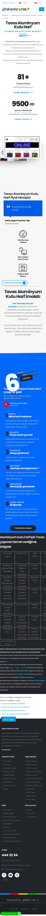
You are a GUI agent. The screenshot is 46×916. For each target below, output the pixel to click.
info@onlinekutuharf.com (14, 869)
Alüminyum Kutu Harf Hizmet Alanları (16, 714)
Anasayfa (5, 15)
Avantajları (7, 765)
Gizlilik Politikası (8, 813)
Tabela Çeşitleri (30, 757)
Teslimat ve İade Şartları (11, 820)
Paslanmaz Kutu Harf (33, 772)
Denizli (40, 15)
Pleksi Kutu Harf (31, 775)
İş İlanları (6, 827)
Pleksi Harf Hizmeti (9, 838)
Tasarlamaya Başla (23, 528)
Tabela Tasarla (23, 119)
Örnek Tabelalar (23, 92)
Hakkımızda (7, 782)
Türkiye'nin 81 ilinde (23, 83)
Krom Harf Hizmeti (9, 831)
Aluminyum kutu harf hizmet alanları (23, 15)
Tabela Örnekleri (9, 775)
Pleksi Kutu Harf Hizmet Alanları (13, 710)
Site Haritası (7, 824)
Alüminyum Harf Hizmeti (12, 841)
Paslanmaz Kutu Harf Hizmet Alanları (16, 707)
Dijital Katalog (30, 805)
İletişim (5, 789)
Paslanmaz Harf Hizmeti (11, 834)
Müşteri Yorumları (9, 779)
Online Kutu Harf (8, 757)
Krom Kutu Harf (31, 768)
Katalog (23, 3)
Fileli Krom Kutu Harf (33, 782)
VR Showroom (31, 817)
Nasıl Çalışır (7, 761)
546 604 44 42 (9, 3)
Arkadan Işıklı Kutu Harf (34, 786)
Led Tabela (30, 789)
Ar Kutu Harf (30, 813)
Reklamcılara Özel (9, 786)
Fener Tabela (30, 799)
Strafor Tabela (31, 796)
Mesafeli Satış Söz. (9, 817)
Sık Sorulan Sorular (9, 768)
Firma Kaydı (7, 810)
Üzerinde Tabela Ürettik (23, 110)
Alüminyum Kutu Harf (34, 779)
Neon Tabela (30, 792)
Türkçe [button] (39, 3)
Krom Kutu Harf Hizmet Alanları (13, 703)
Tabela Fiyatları (8, 772)
